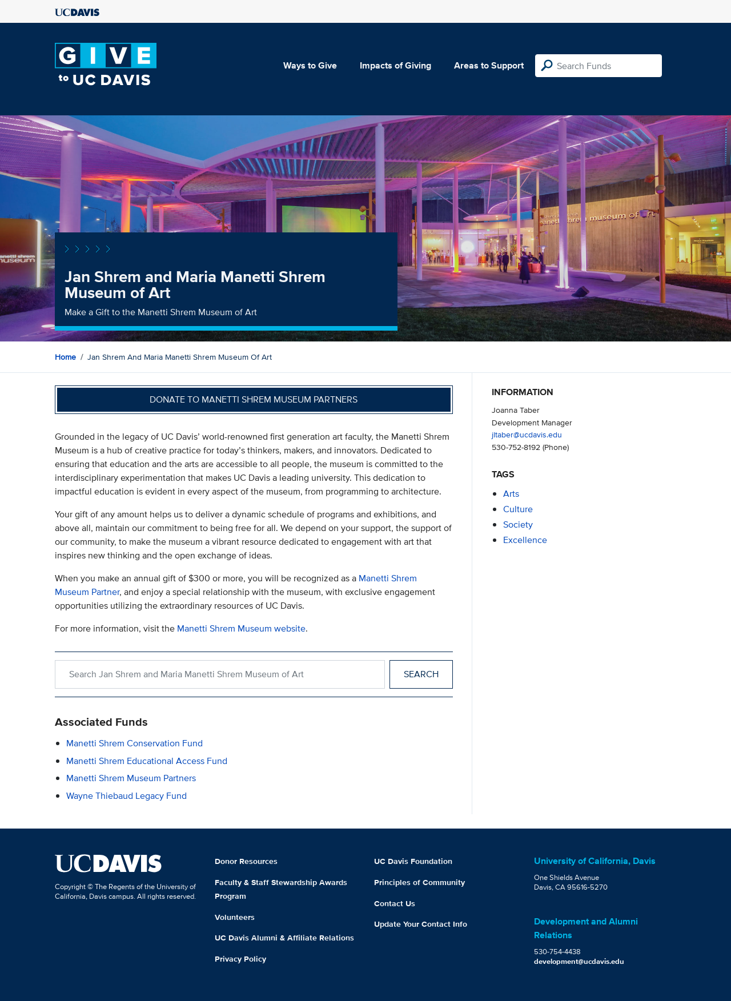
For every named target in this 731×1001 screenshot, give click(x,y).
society (518, 524)
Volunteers (235, 917)
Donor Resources (246, 861)
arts (511, 493)
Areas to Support (489, 65)
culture (518, 509)
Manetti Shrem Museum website (241, 628)
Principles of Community (419, 882)
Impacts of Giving (395, 65)
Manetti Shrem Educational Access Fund (146, 760)
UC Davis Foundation (413, 861)
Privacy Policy (240, 958)
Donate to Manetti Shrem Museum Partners (254, 399)
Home (65, 357)
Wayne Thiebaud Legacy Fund (126, 795)
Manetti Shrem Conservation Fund (134, 743)
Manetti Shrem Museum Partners (131, 778)
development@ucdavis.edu (579, 961)
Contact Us (394, 903)
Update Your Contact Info (420, 924)
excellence (525, 539)
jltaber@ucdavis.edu (527, 434)
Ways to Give (310, 65)
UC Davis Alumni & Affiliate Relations (284, 937)
